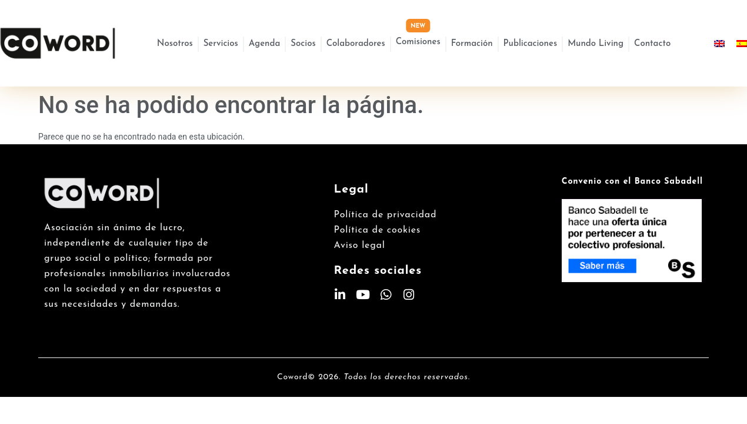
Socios (303, 43)
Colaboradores (355, 43)
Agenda (265, 43)
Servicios (221, 43)
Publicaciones (530, 43)
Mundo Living (595, 43)
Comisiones (418, 42)
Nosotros (175, 43)
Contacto (652, 43)
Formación (472, 43)
